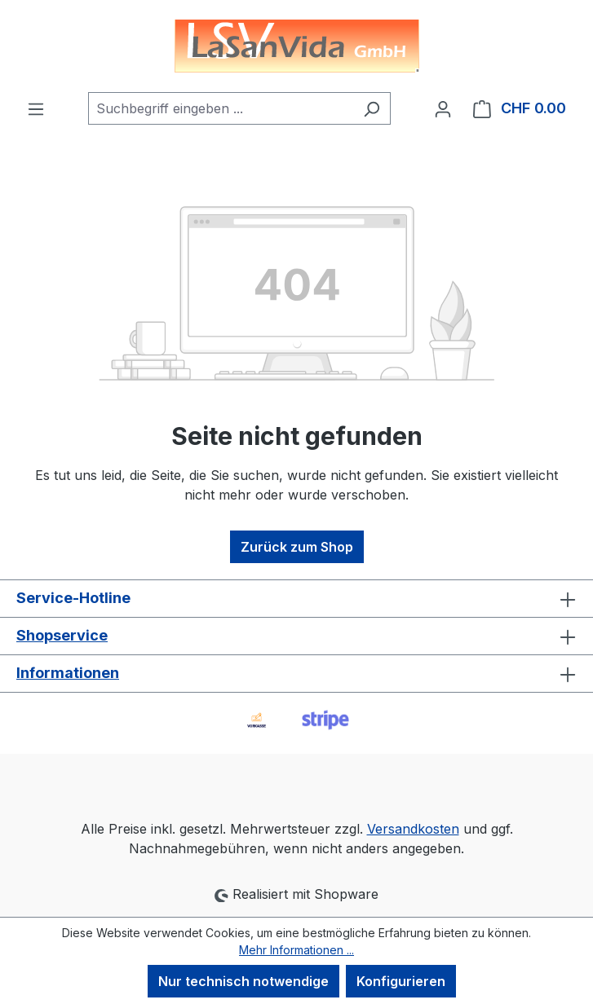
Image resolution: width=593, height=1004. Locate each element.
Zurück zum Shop (297, 547)
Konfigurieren (400, 981)
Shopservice (62, 635)
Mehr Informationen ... (296, 950)
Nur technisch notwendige (243, 981)
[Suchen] (371, 108)
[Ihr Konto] (442, 108)
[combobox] (220, 108)
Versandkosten (413, 829)
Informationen (67, 672)
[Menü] (35, 108)
